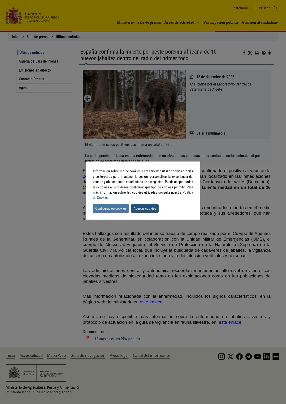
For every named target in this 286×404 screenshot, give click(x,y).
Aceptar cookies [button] (145, 208)
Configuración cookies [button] (110, 208)
